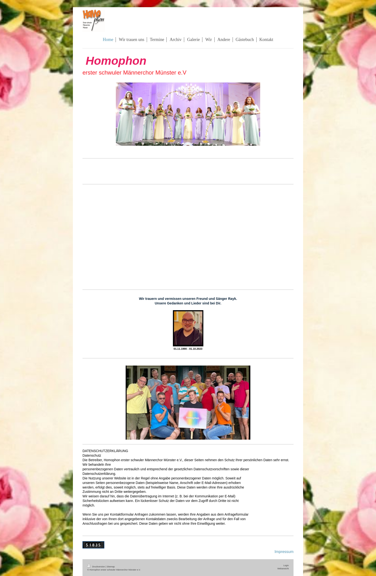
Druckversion (96, 566)
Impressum (284, 552)
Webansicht (283, 568)
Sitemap (111, 566)
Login (286, 565)
